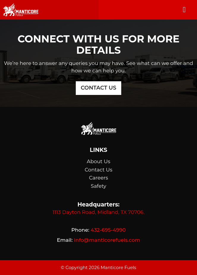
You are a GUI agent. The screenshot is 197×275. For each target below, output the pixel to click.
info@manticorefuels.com (107, 240)
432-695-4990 (108, 230)
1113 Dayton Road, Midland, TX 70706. (99, 212)
